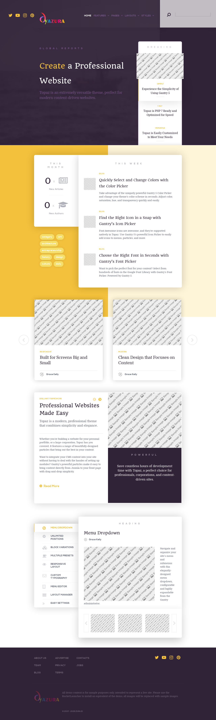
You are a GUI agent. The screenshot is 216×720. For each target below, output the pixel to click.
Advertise (62, 658)
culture (46, 263)
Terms (59, 672)
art (60, 236)
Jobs (79, 665)
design (59, 257)
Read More (51, 486)
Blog (101, 173)
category (47, 236)
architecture (49, 243)
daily (58, 263)
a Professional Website (72, 80)
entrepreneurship (52, 250)
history (46, 257)
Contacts (82, 658)
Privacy (60, 665)
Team (37, 665)
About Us (40, 658)
